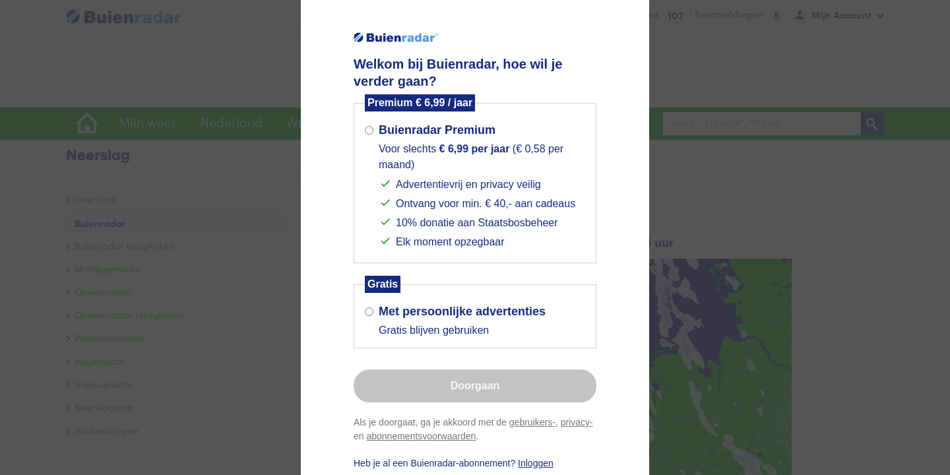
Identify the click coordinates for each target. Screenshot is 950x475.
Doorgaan (475, 385)
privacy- (577, 422)
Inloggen (536, 463)
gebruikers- (532, 422)
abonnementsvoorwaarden (421, 436)
